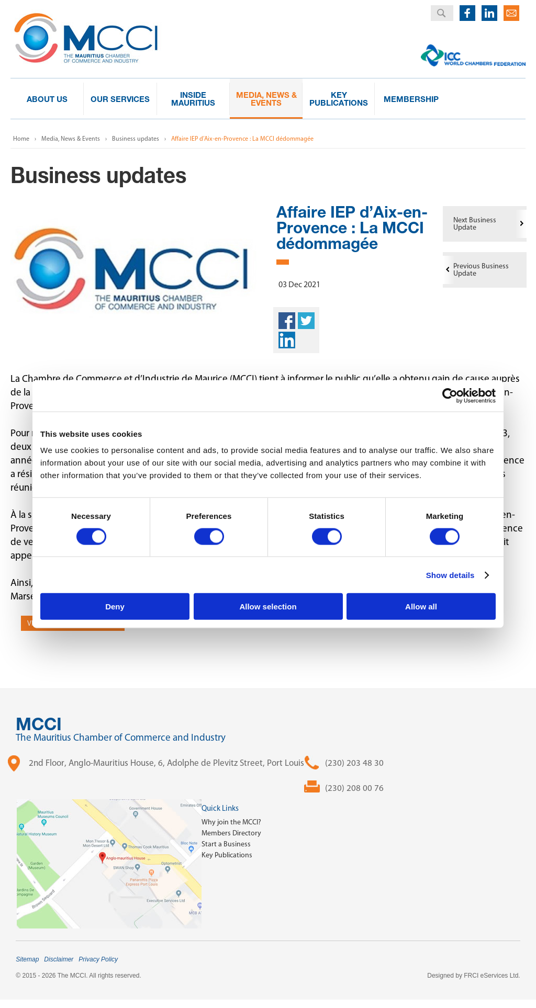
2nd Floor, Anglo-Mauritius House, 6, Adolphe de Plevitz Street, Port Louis (166, 762)
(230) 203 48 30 (354, 762)
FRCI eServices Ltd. (492, 975)
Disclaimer (58, 959)
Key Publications (227, 855)
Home (21, 138)
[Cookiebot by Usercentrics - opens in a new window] (450, 395)
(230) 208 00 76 (354, 788)
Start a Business (226, 844)
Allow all (421, 606)
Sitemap (27, 959)
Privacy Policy (98, 959)
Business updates (135, 138)
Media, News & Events (70, 138)
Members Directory (231, 833)
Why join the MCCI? (231, 822)
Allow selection (267, 606)
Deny (115, 606)
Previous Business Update (481, 270)
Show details (450, 574)
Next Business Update (474, 224)
